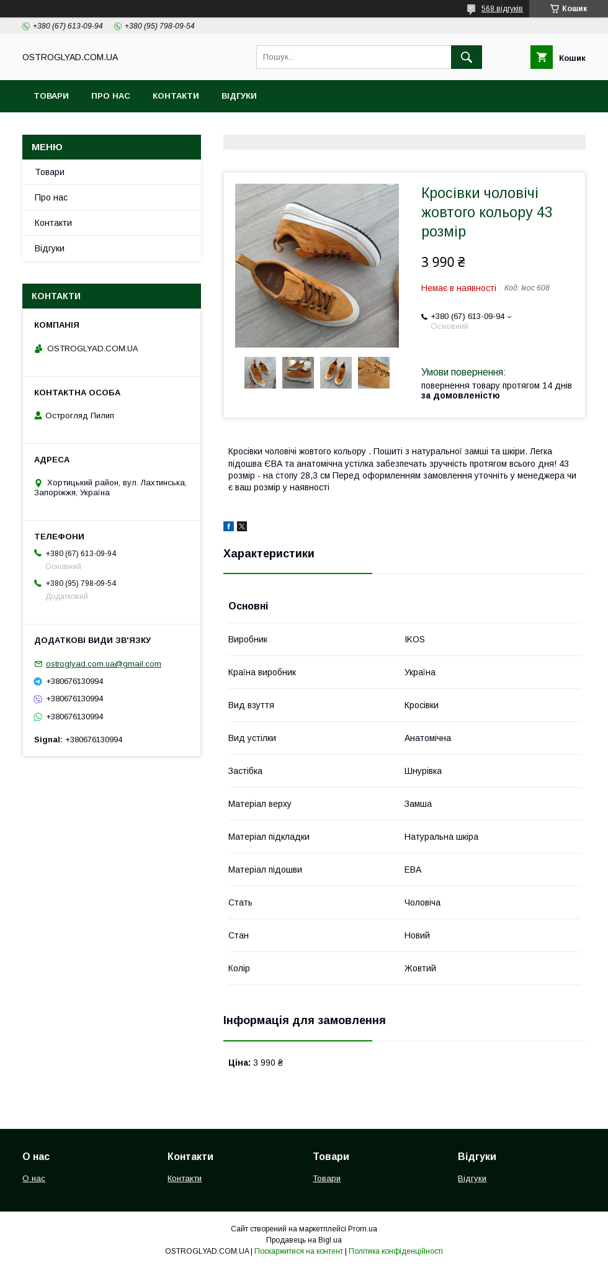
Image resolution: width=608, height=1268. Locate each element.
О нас (33, 1178)
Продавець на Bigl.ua (304, 1240)
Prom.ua (362, 1229)
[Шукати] (466, 57)
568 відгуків (502, 8)
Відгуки (239, 96)
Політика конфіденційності (396, 1251)
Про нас (110, 96)
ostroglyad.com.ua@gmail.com (103, 663)
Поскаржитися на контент (298, 1251)
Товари (51, 96)
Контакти (176, 96)
